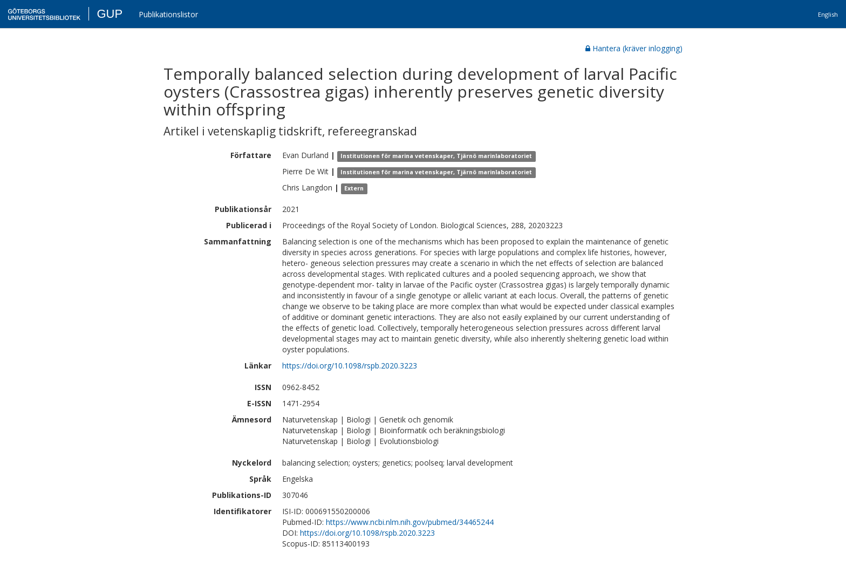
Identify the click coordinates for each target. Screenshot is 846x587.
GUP (109, 14)
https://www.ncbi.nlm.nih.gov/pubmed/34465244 (410, 522)
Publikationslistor (168, 14)
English (828, 14)
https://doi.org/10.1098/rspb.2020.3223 (349, 365)
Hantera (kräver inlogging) (634, 48)
